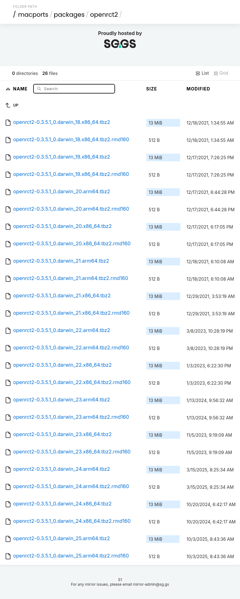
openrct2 (104, 14)
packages (69, 14)
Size (151, 88)
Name (21, 88)
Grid (220, 73)
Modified (199, 88)
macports (33, 14)
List (202, 73)
